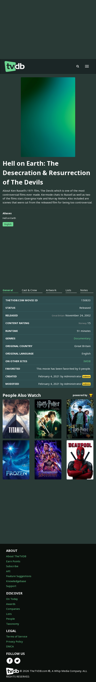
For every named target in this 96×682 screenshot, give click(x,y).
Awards (10, 604)
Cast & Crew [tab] (29, 290)
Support (11, 586)
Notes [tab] (84, 290)
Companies (13, 608)
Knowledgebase (16, 581)
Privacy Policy (14, 641)
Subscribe (12, 566)
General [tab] (8, 290)
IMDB (87, 361)
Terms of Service (16, 636)
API (8, 571)
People (10, 618)
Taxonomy (12, 623)
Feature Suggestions (18, 576)
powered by (83, 395)
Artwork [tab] (51, 290)
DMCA (10, 646)
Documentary (82, 338)
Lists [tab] (68, 290)
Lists (9, 614)
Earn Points (13, 561)
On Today (12, 599)
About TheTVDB (16, 556)
